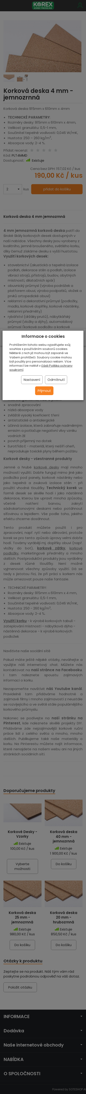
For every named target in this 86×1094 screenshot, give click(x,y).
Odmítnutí (56, 379)
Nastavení (32, 379)
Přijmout (44, 390)
